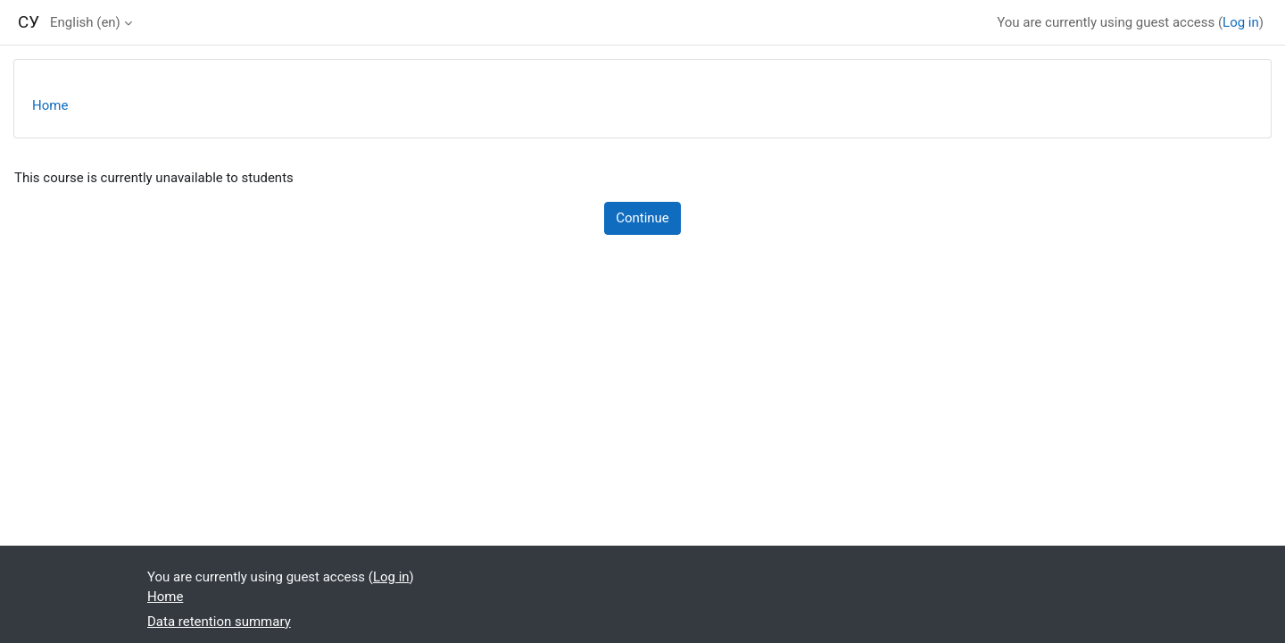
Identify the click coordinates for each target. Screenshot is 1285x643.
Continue (642, 218)
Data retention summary (219, 622)
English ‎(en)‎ (85, 22)
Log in (1241, 22)
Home (50, 105)
